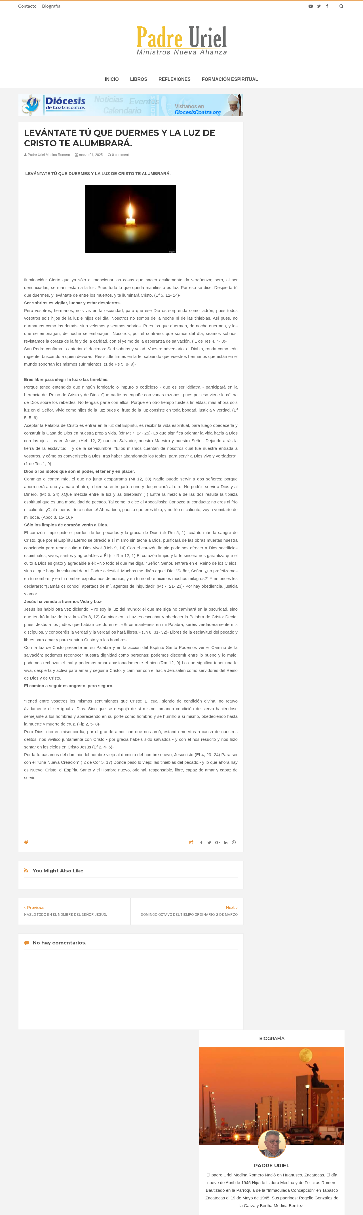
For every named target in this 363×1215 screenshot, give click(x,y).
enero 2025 (271, 557)
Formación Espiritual (279, 637)
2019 (267, 504)
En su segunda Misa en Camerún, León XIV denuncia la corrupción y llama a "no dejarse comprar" (288, 1111)
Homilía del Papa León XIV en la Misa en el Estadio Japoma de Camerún (284, 1128)
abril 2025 (270, 580)
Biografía (51, 6)
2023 (267, 535)
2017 (267, 488)
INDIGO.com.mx (256, 1199)
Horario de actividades (210, 1075)
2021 (267, 519)
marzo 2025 (272, 573)
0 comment (118, 155)
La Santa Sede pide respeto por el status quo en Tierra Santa (74, 1111)
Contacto (27, 6)
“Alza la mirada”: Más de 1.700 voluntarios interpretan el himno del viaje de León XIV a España (289, 1144)
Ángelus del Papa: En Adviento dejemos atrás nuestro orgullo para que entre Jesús (74, 1144)
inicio (112, 79)
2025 (267, 550)
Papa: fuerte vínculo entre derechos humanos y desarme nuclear (68, 1128)
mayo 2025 (271, 588)
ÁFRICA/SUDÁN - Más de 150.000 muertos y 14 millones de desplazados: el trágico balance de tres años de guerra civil (182, 1134)
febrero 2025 (272, 565)
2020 (267, 512)
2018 (267, 496)
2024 (267, 543)
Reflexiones (175, 79)
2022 (267, 527)
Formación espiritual (230, 79)
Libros (138, 79)
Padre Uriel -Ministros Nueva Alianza (166, 1199)
